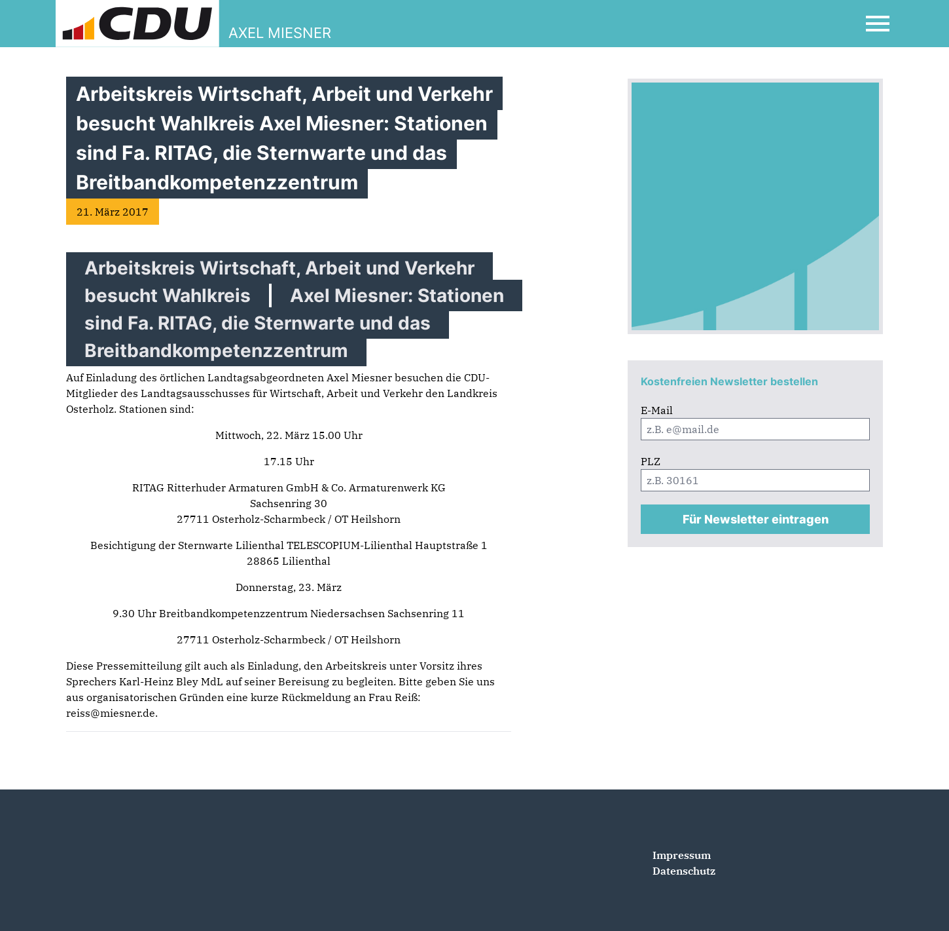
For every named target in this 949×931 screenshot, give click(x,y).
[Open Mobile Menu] (877, 23)
